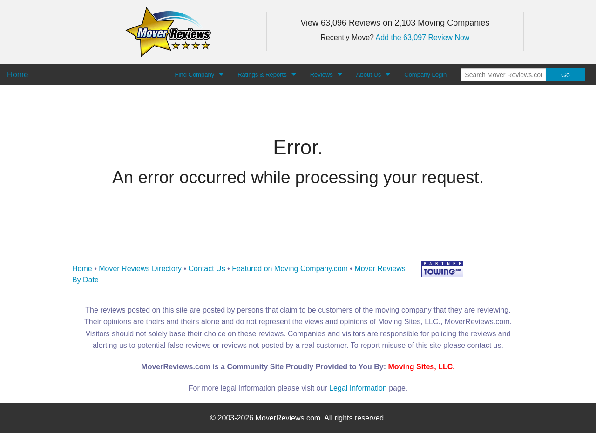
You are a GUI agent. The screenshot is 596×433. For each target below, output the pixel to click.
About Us (368, 74)
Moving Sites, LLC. (421, 367)
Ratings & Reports (262, 74)
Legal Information (358, 388)
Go (565, 75)
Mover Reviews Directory (140, 269)
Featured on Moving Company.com (290, 269)
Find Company (195, 74)
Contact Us (207, 269)
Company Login (425, 74)
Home (82, 269)
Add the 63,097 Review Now (423, 37)
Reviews (321, 74)
